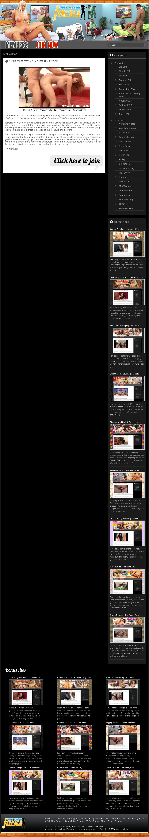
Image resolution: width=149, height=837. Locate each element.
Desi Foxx (123, 150)
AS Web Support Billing (96, 821)
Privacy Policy (138, 818)
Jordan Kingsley (126, 168)
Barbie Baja (124, 132)
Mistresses (120, 120)
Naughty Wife (126, 100)
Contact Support (115, 821)
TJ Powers (124, 203)
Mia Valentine (126, 186)
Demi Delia (124, 146)
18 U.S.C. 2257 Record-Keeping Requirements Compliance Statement (74, 826)
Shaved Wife (125, 109)
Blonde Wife (125, 71)
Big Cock (123, 66)
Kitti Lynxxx (124, 172)
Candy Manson (126, 137)
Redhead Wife (126, 105)
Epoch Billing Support (74, 821)
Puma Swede (125, 190)
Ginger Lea (124, 163)
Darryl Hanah (125, 141)
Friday (122, 159)
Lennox (122, 177)
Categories (120, 63)
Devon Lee (124, 154)
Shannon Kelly (126, 199)
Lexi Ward (124, 181)
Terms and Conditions (120, 818)
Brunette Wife (126, 80)
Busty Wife (124, 84)
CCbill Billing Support (54, 821)
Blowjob (123, 75)
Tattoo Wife (124, 114)
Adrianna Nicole (127, 123)
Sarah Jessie (125, 195)
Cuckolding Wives (127, 89)
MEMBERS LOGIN (102, 818)
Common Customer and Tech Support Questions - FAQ (69, 818)
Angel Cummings (127, 128)
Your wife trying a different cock (33, 61)
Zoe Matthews (126, 208)
